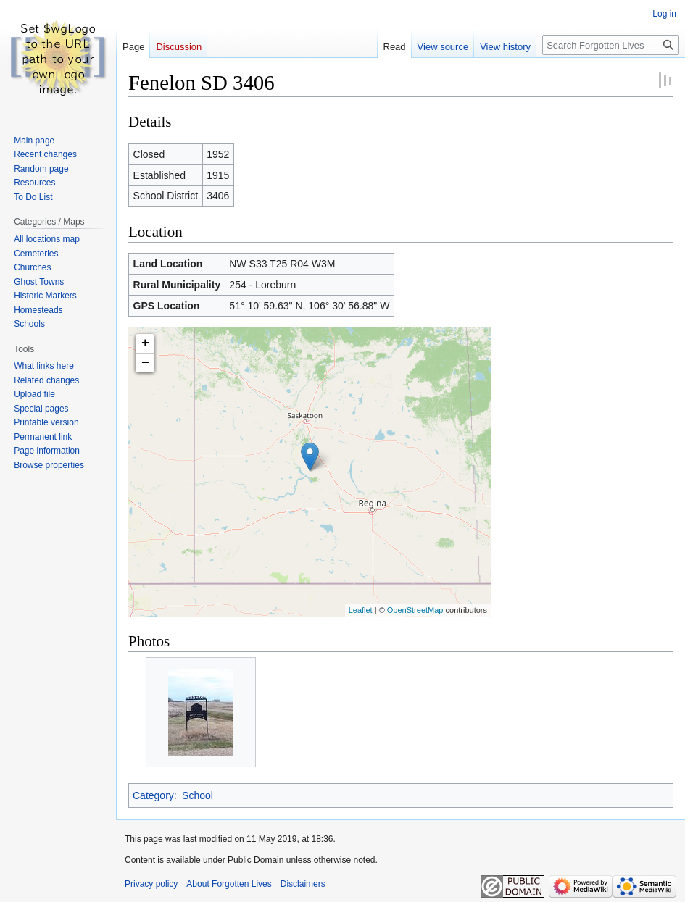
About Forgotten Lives (228, 884)
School (197, 795)
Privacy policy (151, 884)
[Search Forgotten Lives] (610, 45)
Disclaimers (303, 884)
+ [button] (145, 343)
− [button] (145, 363)
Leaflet (361, 610)
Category (153, 795)
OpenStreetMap (415, 610)
